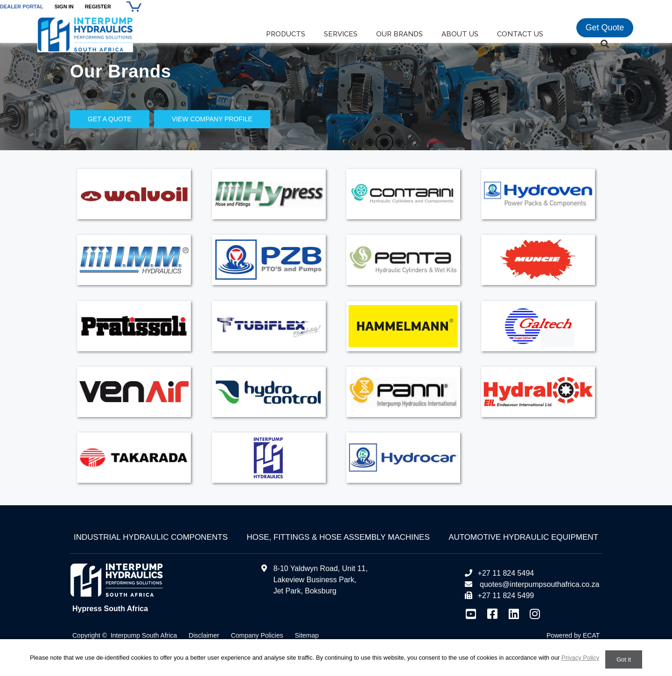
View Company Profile (212, 119)
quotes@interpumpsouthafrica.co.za (539, 584)
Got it (623, 659)
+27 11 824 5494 (499, 573)
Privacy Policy (580, 657)
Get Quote (604, 28)
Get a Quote (110, 119)
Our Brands (399, 34)
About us (459, 34)
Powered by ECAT (573, 635)
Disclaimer (204, 635)
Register (98, 6)
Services (340, 34)
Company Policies (257, 635)
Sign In (64, 6)
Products (285, 34)
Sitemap (307, 635)
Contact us (520, 34)
